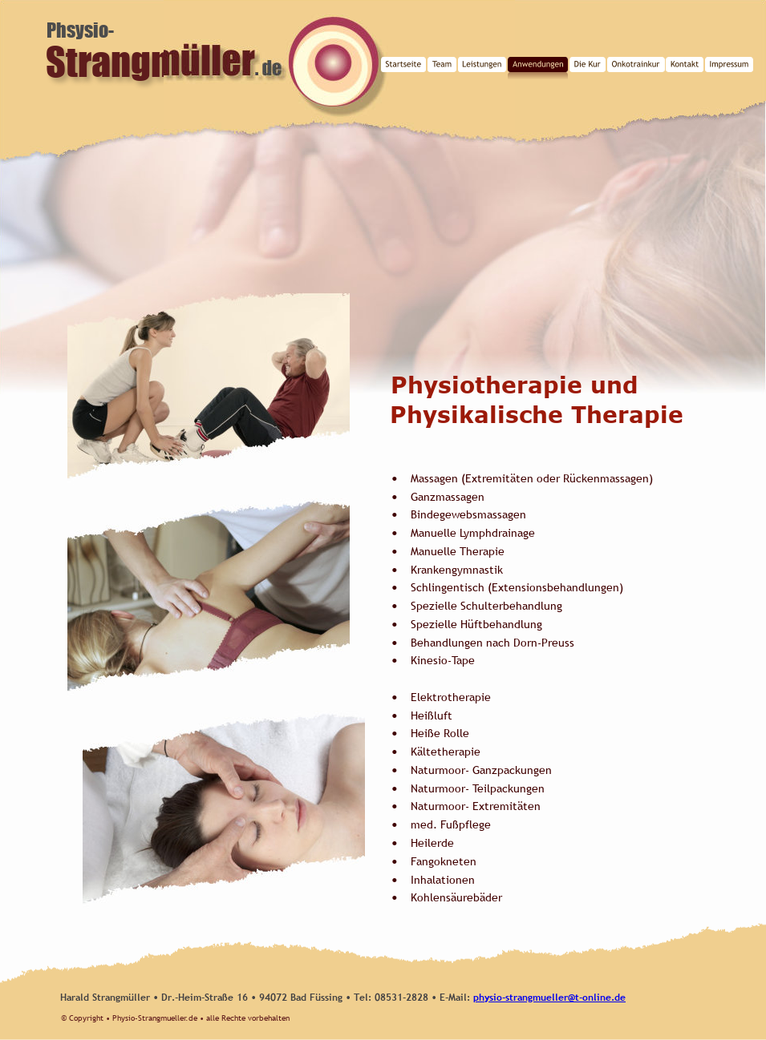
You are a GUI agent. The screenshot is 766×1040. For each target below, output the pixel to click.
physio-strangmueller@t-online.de (549, 997)
